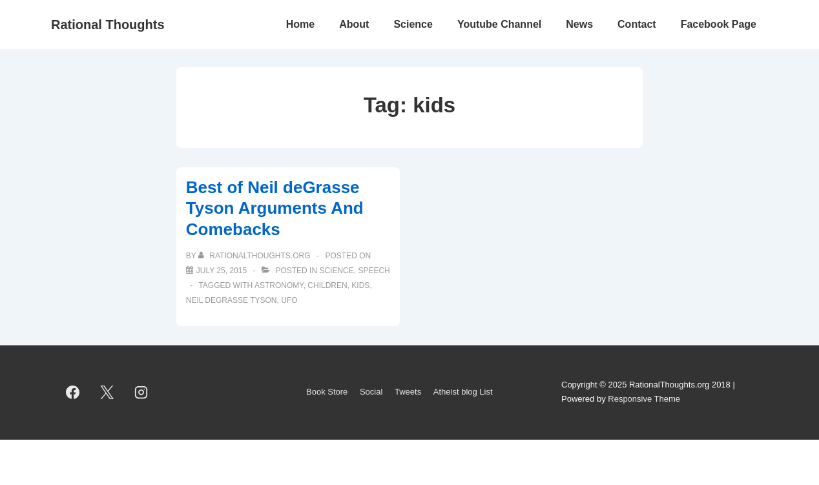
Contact (636, 24)
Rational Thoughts (108, 24)
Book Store (326, 392)
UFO (289, 300)
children (327, 285)
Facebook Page (718, 24)
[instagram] (141, 392)
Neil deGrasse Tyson (231, 300)
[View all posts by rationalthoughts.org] (255, 255)
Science (412, 24)
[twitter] (107, 392)
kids (360, 285)
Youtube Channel (499, 24)
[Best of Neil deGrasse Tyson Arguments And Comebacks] (221, 270)
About (354, 24)
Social (371, 392)
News (579, 24)
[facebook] (73, 392)
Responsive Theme (644, 399)
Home (300, 24)
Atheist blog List (463, 392)
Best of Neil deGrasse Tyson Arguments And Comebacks (275, 208)
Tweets (408, 392)
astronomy (279, 285)
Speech (373, 270)
